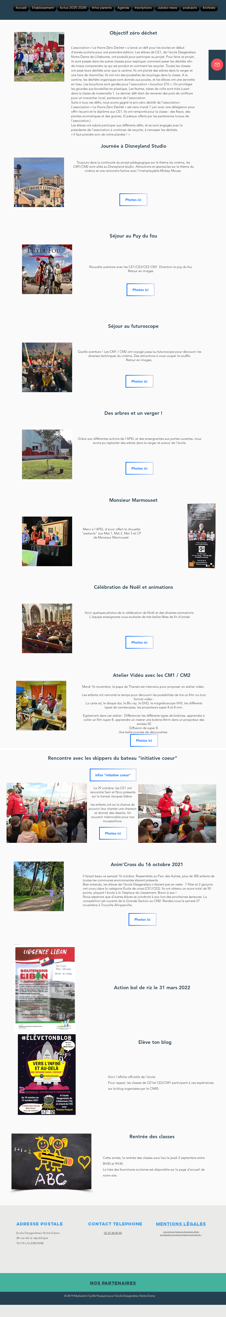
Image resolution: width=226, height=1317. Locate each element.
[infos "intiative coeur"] (113, 775)
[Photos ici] (133, 199)
